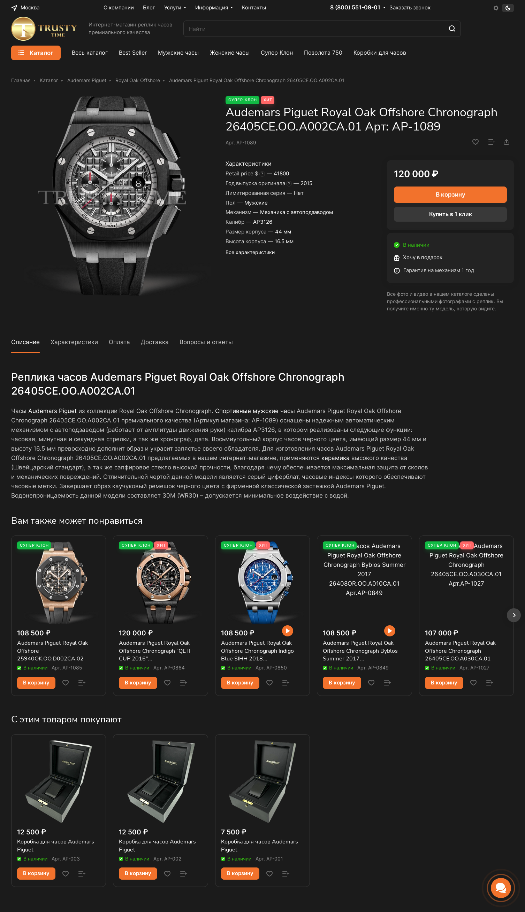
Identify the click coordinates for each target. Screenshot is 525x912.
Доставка (155, 342)
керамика (335, 457)
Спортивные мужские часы (255, 410)
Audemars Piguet (52, 410)
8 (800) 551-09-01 (355, 8)
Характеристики (74, 342)
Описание (25, 342)
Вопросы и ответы (206, 342)
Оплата (119, 342)
